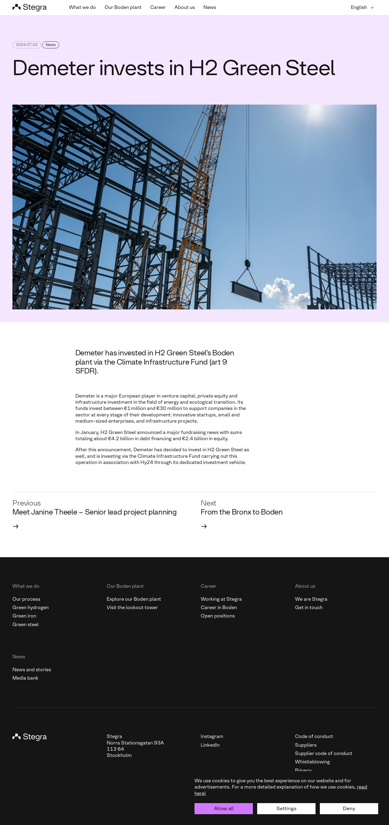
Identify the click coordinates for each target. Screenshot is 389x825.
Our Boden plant (123, 7)
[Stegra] (34, 7)
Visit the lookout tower (132, 607)
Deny (349, 808)
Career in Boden (219, 607)
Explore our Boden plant (134, 599)
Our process (26, 599)
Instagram (212, 736)
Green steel (25, 624)
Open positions (218, 616)
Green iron (24, 616)
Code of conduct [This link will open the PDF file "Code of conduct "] (314, 736)
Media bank (25, 678)
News (209, 7)
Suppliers (306, 745)
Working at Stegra (221, 599)
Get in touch (309, 607)
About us (185, 7)
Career (158, 7)
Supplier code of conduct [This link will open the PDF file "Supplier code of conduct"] (323, 753)
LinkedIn (210, 745)
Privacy (303, 770)
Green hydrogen (30, 607)
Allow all (224, 808)
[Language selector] (364, 7)
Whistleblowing (312, 761)
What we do (82, 7)
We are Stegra (311, 599)
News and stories (31, 669)
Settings (286, 808)
